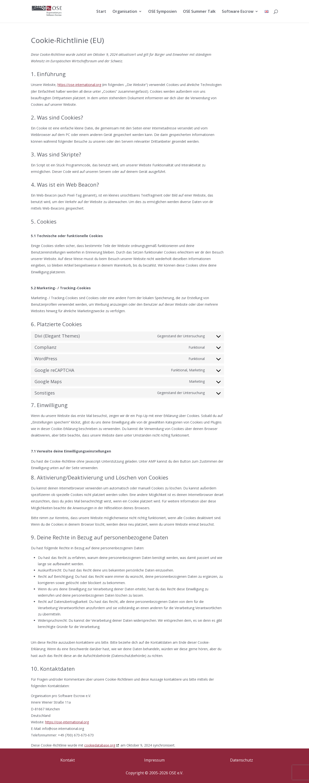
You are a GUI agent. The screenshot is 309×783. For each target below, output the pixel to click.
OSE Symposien (162, 12)
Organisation (124, 12)
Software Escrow (237, 12)
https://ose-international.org (79, 84)
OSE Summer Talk (199, 12)
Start (101, 12)
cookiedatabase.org (99, 745)
